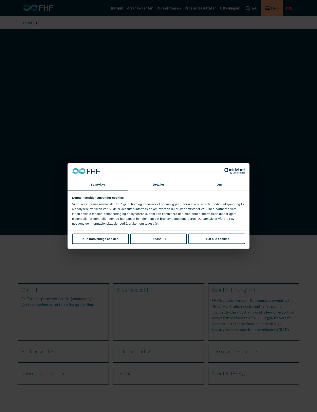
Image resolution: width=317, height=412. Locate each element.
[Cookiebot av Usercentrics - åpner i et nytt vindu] (227, 171)
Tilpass (158, 239)
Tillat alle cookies (216, 239)
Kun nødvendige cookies (100, 239)
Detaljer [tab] (158, 184)
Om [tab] (219, 184)
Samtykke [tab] (98, 184)
